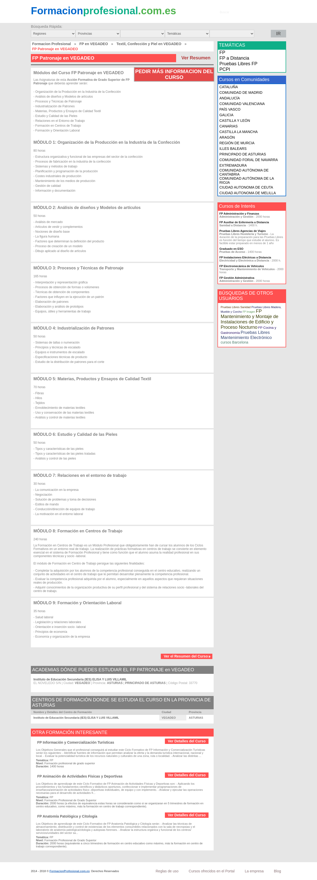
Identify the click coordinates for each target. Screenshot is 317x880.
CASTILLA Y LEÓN (234, 121)
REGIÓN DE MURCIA (236, 143)
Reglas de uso (167, 871)
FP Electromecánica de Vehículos (241, 266)
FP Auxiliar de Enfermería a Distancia (244, 222)
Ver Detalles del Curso (187, 741)
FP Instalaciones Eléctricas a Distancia (245, 257)
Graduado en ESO (231, 248)
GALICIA (226, 115)
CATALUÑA (228, 87)
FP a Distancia (234, 58)
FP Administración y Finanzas (239, 213)
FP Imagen (249, 311)
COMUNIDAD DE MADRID (240, 92)
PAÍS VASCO (229, 109)
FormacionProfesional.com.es (70, 871)
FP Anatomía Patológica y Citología (67, 816)
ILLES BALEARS (233, 149)
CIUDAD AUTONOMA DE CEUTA (246, 187)
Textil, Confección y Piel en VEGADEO (148, 44)
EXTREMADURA (233, 165)
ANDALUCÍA (229, 98)
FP (222, 52)
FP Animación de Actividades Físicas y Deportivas (80, 776)
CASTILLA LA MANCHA (238, 132)
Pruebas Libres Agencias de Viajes (242, 230)
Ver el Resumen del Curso (187, 656)
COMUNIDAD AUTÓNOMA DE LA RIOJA (246, 180)
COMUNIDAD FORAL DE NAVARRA (248, 160)
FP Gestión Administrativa (236, 277)
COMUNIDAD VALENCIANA (242, 104)
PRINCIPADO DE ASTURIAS (242, 154)
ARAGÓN (227, 137)
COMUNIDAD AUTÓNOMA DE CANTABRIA (244, 172)
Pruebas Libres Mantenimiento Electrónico (246, 335)
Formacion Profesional (51, 44)
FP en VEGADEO (93, 44)
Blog (277, 871)
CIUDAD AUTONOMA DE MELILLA (247, 193)
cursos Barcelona (234, 342)
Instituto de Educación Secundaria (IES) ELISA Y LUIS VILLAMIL (80, 679)
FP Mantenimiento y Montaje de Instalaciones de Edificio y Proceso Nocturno (249, 319)
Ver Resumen (195, 57)
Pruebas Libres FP (238, 63)
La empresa (254, 871)
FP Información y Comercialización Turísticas (75, 742)
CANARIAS (228, 126)
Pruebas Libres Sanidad (235, 307)
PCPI (224, 69)
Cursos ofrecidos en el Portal (212, 871)
